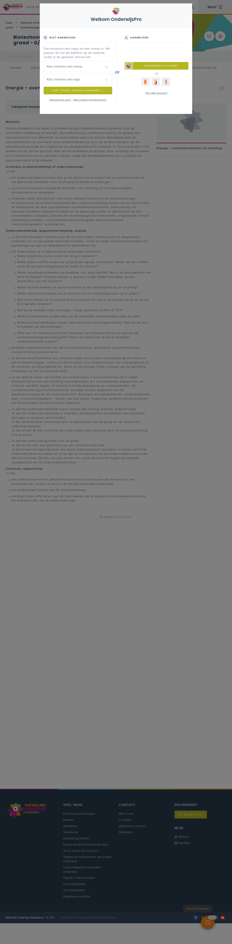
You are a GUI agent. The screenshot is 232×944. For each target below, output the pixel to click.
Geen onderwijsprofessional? (90, 100)
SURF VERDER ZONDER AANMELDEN (78, 90)
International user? (60, 100)
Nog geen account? (157, 93)
